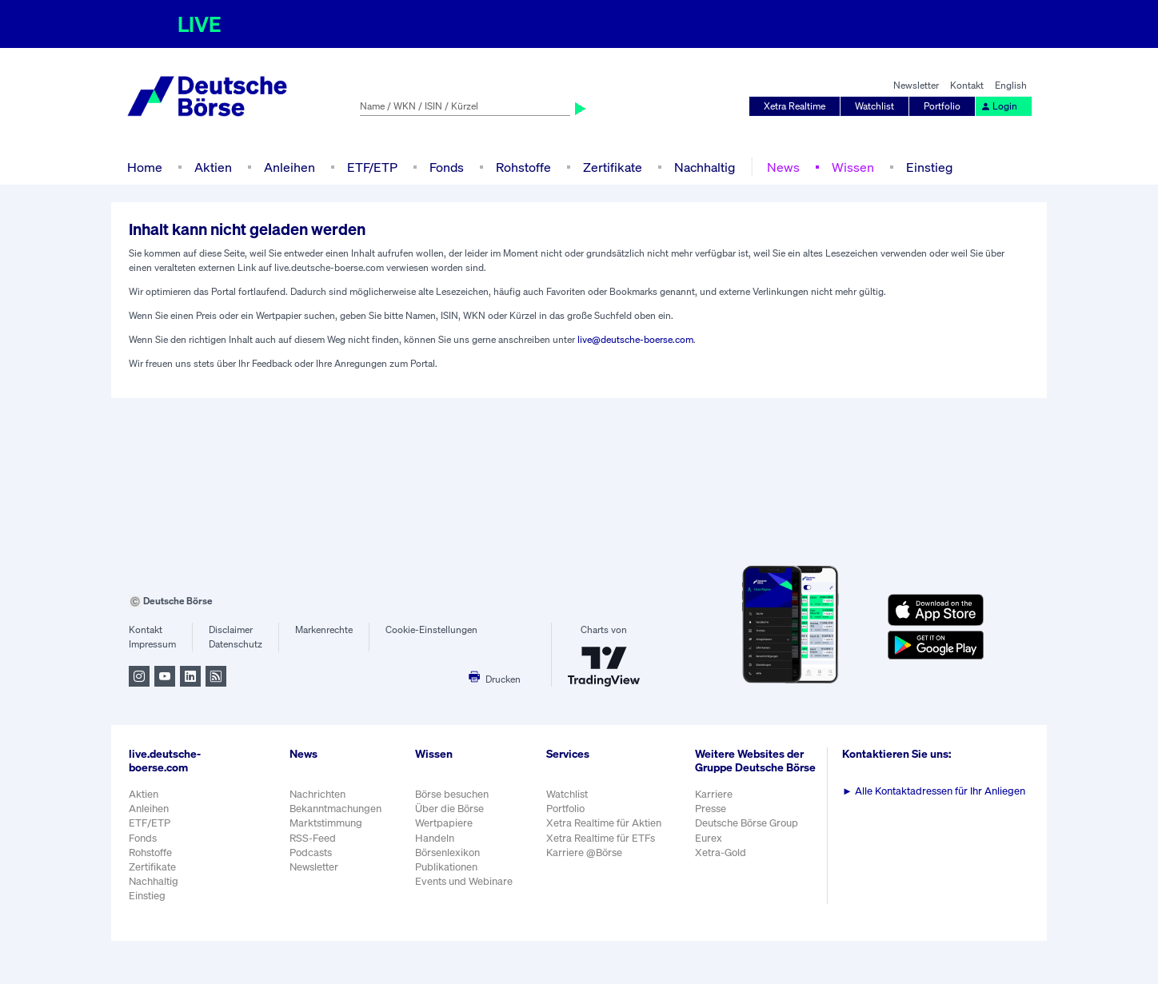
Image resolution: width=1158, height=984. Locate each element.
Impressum (152, 644)
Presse (710, 808)
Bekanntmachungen (335, 808)
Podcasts (311, 852)
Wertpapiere (444, 823)
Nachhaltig (704, 167)
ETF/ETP (372, 167)
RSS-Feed (313, 838)
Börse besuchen (452, 794)
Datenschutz (235, 644)
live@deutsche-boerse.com (635, 339)
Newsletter (916, 85)
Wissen (853, 167)
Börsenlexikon (447, 852)
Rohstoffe (523, 167)
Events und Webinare (464, 881)
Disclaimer (231, 629)
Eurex (708, 838)
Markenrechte (324, 629)
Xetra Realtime (794, 106)
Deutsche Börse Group (746, 823)
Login (998, 106)
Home (144, 167)
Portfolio (942, 106)
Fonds (446, 167)
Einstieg (929, 167)
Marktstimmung (326, 823)
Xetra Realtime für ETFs (600, 838)
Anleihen (289, 167)
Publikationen (446, 867)
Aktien (213, 167)
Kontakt (967, 85)
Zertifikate (612, 167)
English (1011, 85)
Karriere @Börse (584, 852)
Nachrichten (317, 794)
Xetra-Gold (720, 852)
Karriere (714, 794)
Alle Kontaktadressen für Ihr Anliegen (933, 791)
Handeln (434, 838)
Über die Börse (449, 808)
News (783, 167)
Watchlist (874, 106)
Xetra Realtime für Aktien (603, 823)
